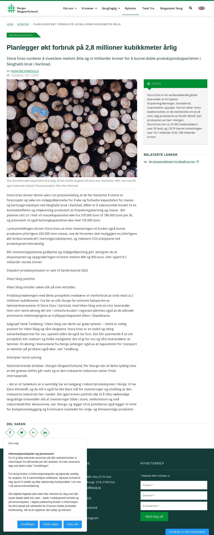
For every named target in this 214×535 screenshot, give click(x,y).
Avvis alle (72, 524)
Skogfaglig (109, 8)
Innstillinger (27, 524)
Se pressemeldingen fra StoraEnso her (173, 161)
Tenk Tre (148, 8)
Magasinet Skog (171, 8)
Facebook (90, 508)
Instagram (91, 518)
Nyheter (130, 8)
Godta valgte (50, 524)
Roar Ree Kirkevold (25, 71)
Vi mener (88, 8)
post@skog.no (92, 487)
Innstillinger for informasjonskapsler (187, 531)
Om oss (68, 8)
